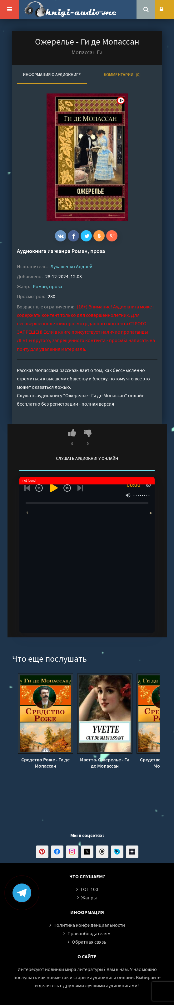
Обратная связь (89, 942)
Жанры (89, 897)
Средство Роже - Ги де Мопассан (45, 762)
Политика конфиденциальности (89, 925)
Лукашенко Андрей (71, 266)
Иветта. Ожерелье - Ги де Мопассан (104, 762)
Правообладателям (89, 933)
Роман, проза (88, 251)
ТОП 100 (89, 889)
